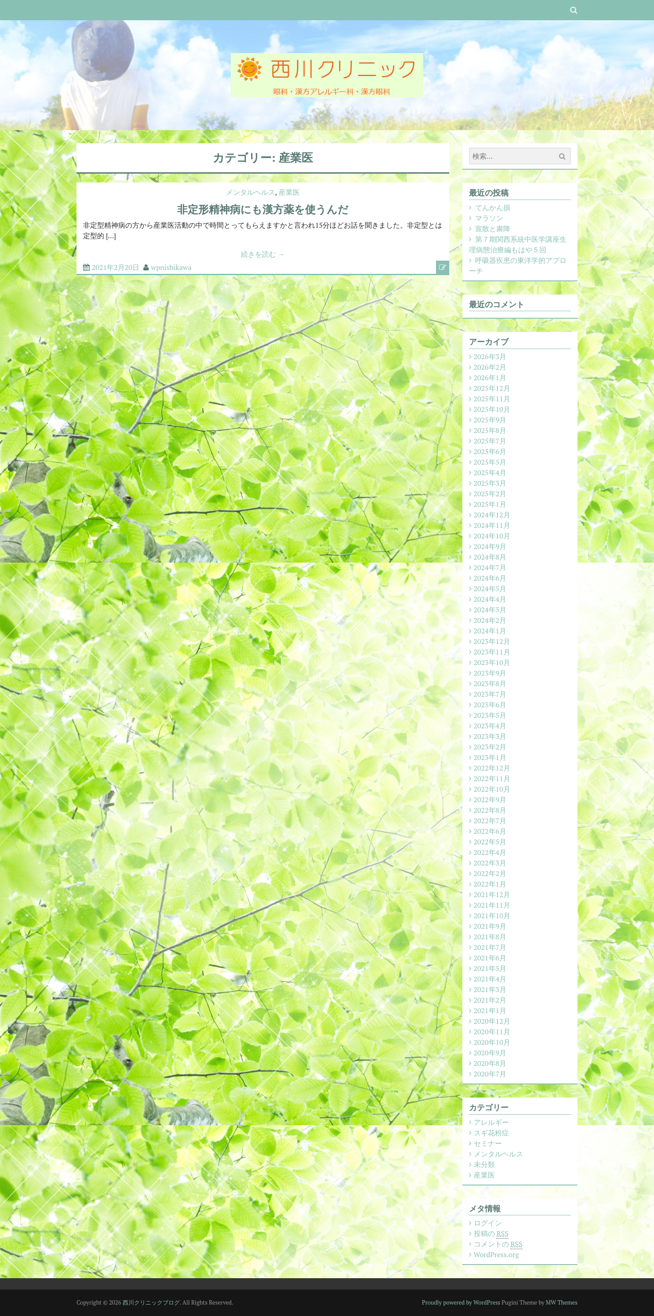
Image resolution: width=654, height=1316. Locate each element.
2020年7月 (490, 1074)
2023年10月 (492, 662)
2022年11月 (492, 778)
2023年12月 (492, 641)
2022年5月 (490, 842)
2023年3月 (490, 736)
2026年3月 (490, 356)
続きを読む (263, 254)
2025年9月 (490, 420)
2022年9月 (490, 799)
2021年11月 (492, 905)
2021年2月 (490, 1000)
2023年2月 (490, 747)
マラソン (489, 218)
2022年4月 (490, 852)
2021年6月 (490, 958)
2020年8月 (490, 1063)
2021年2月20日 (115, 267)
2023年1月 (490, 757)
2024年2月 (490, 620)
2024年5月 (490, 588)
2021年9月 (490, 926)
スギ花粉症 (491, 1133)
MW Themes (562, 1302)
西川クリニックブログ (151, 1302)
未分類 (484, 1164)
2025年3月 (490, 483)
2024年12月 (492, 515)
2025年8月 (490, 430)
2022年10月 (492, 789)
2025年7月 (490, 441)
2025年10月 (492, 409)
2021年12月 (492, 894)
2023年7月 (490, 694)
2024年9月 (490, 546)
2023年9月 (490, 673)
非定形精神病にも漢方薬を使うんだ (263, 209)
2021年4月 (490, 979)
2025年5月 (490, 462)
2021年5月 (490, 968)
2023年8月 (490, 683)
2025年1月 (490, 504)
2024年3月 (490, 609)
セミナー (488, 1143)
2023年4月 (490, 726)
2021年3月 (490, 989)
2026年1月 (490, 377)
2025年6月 (490, 451)
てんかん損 (492, 207)
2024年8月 (490, 557)
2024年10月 (492, 536)
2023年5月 (490, 715)
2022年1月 (490, 884)
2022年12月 (492, 768)
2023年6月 (490, 704)
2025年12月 (492, 388)
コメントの (498, 1244)
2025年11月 (492, 399)
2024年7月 (490, 567)
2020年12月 (492, 1021)
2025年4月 (490, 472)
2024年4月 (490, 599)
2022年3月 (490, 863)
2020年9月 (490, 1053)
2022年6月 (490, 831)
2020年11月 (492, 1031)
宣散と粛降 (492, 228)
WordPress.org (496, 1254)
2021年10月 (492, 915)
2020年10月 (492, 1042)
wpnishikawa (171, 267)
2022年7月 (490, 820)
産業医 (289, 192)
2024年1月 (490, 631)
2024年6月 (490, 578)
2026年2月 (490, 367)
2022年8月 (490, 810)
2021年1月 (490, 1010)
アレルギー (491, 1122)
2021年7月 (490, 947)
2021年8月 (490, 937)
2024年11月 (492, 525)
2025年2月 (490, 493)
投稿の (491, 1234)
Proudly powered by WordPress (461, 1302)
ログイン (488, 1223)
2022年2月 (490, 873)
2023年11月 (492, 652)
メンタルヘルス (250, 192)
